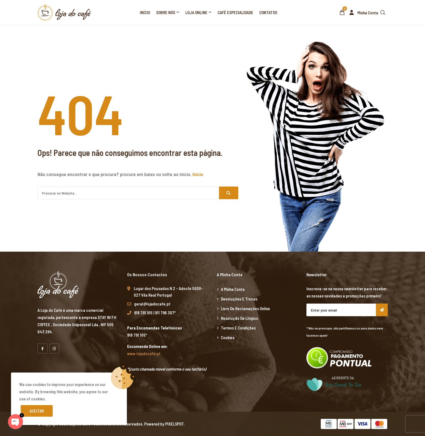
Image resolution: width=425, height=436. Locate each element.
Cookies (227, 337)
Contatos (268, 12)
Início (145, 12)
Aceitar (37, 410)
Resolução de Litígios (239, 318)
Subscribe (382, 310)
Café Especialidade (235, 12)
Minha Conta (362, 12)
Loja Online (196, 12)
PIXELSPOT (174, 423)
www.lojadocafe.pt (144, 353)
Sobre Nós (165, 12)
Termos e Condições (238, 327)
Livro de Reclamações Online (245, 308)
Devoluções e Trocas (239, 298)
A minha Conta (233, 289)
